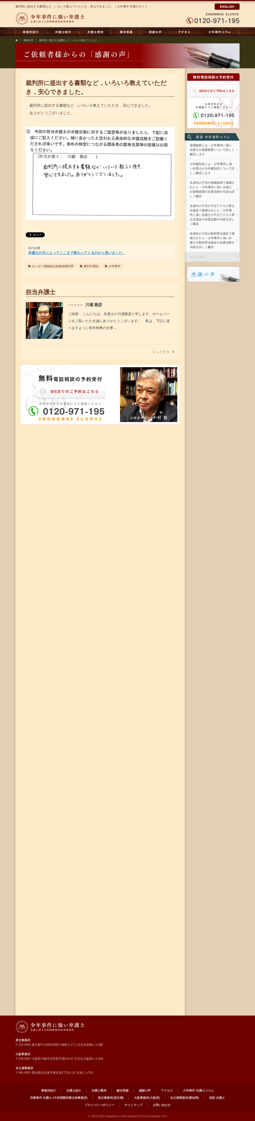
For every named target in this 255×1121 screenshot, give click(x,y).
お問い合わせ (162, 1105)
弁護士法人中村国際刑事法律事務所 (62, 18)
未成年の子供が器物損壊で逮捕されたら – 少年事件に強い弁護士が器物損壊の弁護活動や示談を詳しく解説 (212, 189)
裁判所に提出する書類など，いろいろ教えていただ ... (69, 40)
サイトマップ (133, 1105)
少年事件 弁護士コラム (219, 32)
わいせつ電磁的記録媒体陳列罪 (51, 266)
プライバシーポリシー (99, 1105)
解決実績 (126, 32)
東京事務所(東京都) (111, 1098)
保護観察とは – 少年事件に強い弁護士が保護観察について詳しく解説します (212, 150)
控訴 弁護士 (217, 1098)
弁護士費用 (95, 32)
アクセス (184, 32)
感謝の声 (155, 32)
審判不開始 (89, 266)
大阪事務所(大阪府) (147, 1098)
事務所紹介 (31, 32)
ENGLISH (227, 6)
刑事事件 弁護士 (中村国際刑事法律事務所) (59, 1098)
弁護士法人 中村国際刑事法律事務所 (62, 1027)
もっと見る (163, 352)
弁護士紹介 (63, 32)
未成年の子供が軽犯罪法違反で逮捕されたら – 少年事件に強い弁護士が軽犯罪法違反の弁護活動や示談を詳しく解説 (212, 240)
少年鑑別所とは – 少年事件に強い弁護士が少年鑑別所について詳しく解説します (212, 168)
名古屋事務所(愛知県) (184, 1098)
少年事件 (113, 266)
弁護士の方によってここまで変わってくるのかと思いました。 (77, 253)
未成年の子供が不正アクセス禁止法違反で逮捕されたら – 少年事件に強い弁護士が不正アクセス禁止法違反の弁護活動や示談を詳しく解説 (212, 215)
